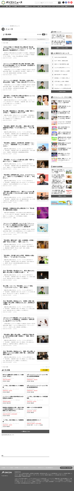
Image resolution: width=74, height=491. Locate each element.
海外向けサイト (41, 467)
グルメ (44, 6)
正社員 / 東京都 (37, 378)
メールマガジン (33, 467)
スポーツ (34, 6)
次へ (47, 42)
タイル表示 (46, 34)
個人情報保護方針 (49, 467)
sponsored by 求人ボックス (8, 434)
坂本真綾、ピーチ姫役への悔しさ (62, 96)
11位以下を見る (61, 109)
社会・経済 (40, 6)
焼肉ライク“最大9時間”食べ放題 (61, 82)
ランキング (58, 6)
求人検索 (45, 370)
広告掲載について (18, 467)
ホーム (3, 25)
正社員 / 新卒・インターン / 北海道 (37, 422)
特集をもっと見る (61, 234)
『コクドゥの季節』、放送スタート (62, 102)
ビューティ (49, 6)
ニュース (7, 25)
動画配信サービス (28, 6)
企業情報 (69, 467)
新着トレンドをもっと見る (61, 65)
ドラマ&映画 (14, 6)
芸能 (7, 6)
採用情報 (64, 467)
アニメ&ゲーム (21, 6)
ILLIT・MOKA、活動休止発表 (61, 78)
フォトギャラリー (41, 39)
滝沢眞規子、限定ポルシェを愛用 (62, 89)
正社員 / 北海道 (13, 378)
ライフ (53, 6)
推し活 (62, 6)
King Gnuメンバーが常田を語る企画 (62, 106)
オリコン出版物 (10, 467)
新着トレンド (67, 6)
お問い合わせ (26, 467)
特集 (25, 39)
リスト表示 (43, 34)
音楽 (10, 6)
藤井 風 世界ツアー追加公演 (60, 92)
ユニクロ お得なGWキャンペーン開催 (63, 85)
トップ (3, 6)
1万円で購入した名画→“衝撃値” (61, 99)
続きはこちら (26, 431)
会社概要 (3, 467)
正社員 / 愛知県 (13, 389)
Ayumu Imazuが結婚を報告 (60, 75)
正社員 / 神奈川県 (13, 400)
